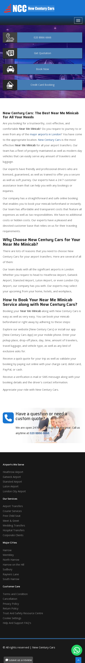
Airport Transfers (13, 506)
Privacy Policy (11, 603)
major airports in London (45, 134)
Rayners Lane (11, 574)
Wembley (8, 555)
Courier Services (12, 511)
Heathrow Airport (13, 472)
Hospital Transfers (14, 530)
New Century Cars (49, 139)
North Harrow (11, 559)
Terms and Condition (15, 594)
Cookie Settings (12, 618)
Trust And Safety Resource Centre (23, 613)
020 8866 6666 (39, 433)
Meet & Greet (11, 520)
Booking (42, 84)
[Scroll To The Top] (78, 660)
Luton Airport (11, 486)
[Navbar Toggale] (78, 20)
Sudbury (7, 569)
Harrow (7, 550)
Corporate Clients (13, 535)
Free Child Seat (12, 515)
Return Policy (10, 608)
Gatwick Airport (12, 477)
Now (42, 69)
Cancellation (10, 598)
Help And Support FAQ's (17, 623)
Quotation (42, 53)
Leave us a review (18, 660)
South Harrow (11, 579)
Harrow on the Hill (13, 564)
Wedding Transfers (14, 525)
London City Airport (14, 491)
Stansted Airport (12, 481)
